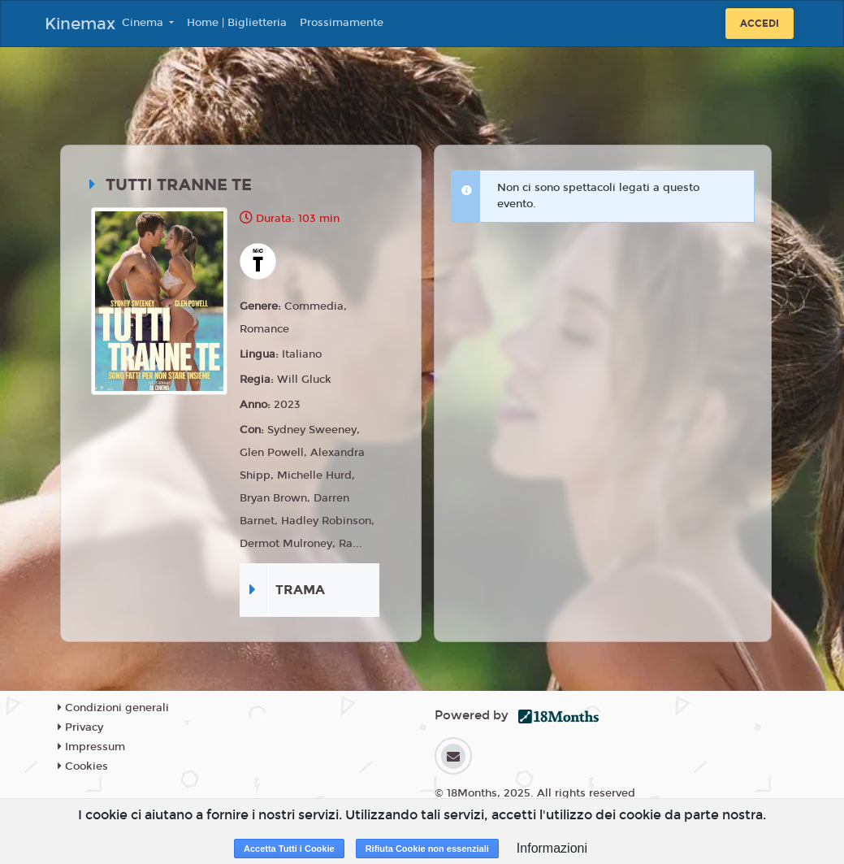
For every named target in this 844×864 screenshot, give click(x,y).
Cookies (83, 766)
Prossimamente (341, 22)
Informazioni (552, 848)
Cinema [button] (144, 22)
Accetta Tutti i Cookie (289, 848)
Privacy (80, 727)
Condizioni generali (113, 707)
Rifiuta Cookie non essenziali (427, 848)
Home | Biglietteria (237, 22)
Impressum (91, 746)
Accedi (759, 23)
